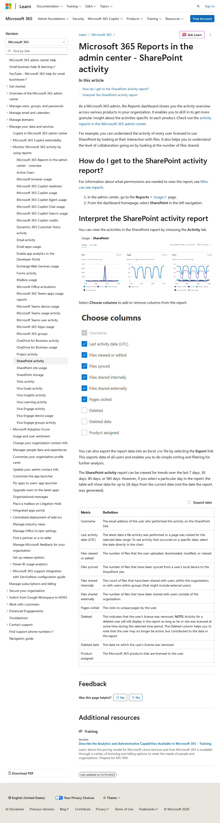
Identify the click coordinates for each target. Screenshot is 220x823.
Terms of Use (124, 809)
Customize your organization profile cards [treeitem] (38, 459)
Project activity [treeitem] (27, 354)
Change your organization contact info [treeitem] (40, 443)
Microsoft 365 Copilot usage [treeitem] (37, 193)
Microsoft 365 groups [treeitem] (32, 333)
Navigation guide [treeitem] (21, 638)
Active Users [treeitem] (25, 172)
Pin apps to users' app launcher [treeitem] (35, 483)
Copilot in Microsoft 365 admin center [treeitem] (40, 133)
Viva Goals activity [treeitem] (30, 388)
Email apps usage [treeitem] (29, 246)
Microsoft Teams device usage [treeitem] (38, 306)
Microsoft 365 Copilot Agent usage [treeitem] (42, 199)
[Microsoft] (9, 6)
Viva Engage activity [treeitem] (31, 408)
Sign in (209, 6)
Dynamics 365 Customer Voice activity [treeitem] (38, 230)
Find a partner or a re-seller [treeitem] (32, 538)
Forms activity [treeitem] (27, 273)
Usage (158, 196)
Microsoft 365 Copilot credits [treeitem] (37, 220)
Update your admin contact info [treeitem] (35, 469)
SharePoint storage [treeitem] (30, 374)
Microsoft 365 (102, 34)
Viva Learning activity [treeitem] (32, 402)
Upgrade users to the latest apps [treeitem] (36, 490)
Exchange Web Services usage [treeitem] (38, 266)
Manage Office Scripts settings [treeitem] (34, 531)
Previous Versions (42, 809)
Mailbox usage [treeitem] (27, 280)
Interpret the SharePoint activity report (110, 95)
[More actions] (210, 34)
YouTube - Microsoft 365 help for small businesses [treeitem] (37, 76)
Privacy (101, 809)
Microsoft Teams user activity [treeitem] (37, 320)
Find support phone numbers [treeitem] (30, 631)
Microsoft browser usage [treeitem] (34, 179)
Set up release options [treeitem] (28, 557)
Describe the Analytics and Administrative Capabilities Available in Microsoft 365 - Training (145, 743)
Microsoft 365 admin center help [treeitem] (32, 60)
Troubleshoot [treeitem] (18, 618)
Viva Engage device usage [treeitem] (35, 415)
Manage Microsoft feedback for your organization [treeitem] (39, 547)
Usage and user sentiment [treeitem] (31, 436)
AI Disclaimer (15, 809)
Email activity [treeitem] (26, 240)
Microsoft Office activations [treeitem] (36, 286)
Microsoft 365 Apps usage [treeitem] (35, 326)
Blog (63, 809)
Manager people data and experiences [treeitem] (40, 450)
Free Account (202, 18)
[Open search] (198, 6)
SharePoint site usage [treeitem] (32, 368)
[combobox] (37, 42)
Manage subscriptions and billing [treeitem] (32, 583)
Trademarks (147, 809)
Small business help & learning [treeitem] (30, 66)
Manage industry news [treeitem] (29, 524)
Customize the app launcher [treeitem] (33, 476)
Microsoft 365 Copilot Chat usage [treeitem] (41, 206)
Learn (83, 34)
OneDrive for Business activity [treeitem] (38, 340)
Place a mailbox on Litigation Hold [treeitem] (37, 503)
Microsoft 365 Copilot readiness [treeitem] (39, 186)
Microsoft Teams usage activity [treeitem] (38, 313)
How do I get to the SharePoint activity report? (115, 89)
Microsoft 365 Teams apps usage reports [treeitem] (40, 296)
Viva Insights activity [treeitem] (31, 395)
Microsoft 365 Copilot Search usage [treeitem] (42, 213)
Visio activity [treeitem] (25, 381)
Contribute (82, 809)
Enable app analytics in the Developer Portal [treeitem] (35, 256)
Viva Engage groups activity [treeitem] (36, 422)
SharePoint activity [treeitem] (30, 361)
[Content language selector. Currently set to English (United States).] (27, 798)
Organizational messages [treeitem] (30, 496)
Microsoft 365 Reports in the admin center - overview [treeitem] (42, 162)
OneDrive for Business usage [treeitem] (37, 347)
